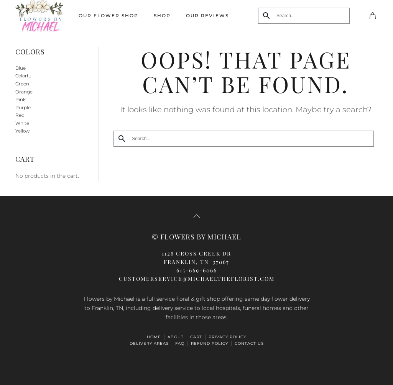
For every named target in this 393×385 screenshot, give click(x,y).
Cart (196, 336)
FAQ (179, 343)
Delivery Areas (149, 343)
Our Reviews (207, 15)
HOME (154, 336)
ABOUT (176, 336)
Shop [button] (162, 15)
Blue (20, 68)
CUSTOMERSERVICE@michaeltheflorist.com (197, 278)
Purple (23, 107)
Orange (24, 92)
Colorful (24, 76)
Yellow (22, 131)
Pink (20, 99)
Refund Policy (209, 343)
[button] (196, 216)
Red (20, 115)
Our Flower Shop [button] (108, 15)
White (22, 123)
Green (22, 84)
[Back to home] (39, 16)
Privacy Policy (227, 336)
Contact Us (249, 343)
